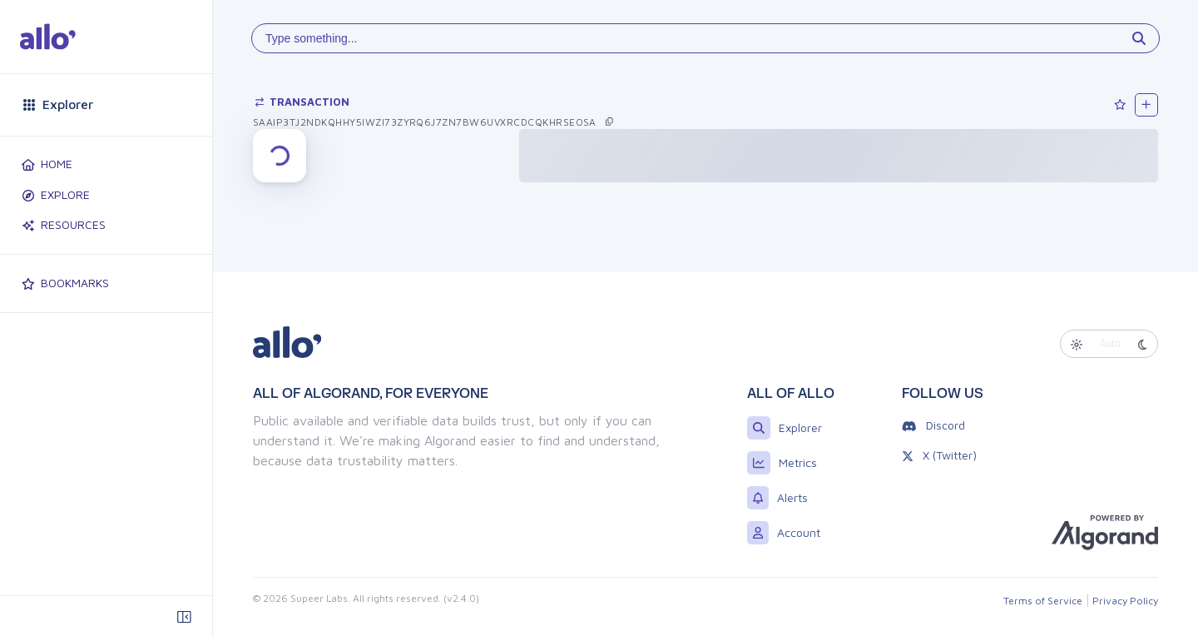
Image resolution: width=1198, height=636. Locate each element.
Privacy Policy (1125, 600)
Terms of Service (1042, 600)
